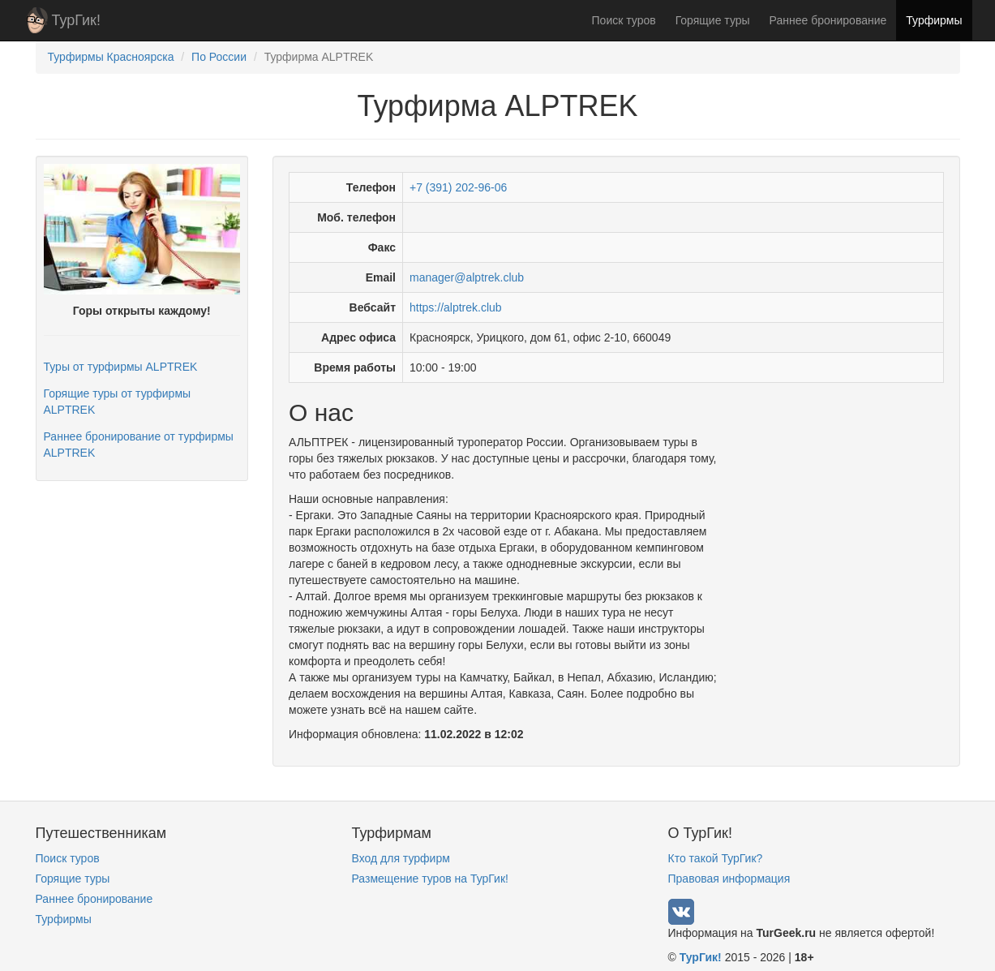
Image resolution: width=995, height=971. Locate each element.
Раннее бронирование (828, 20)
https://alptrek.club (456, 307)
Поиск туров (624, 20)
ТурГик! (76, 20)
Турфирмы (934, 20)
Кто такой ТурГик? (715, 858)
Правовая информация (729, 878)
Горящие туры (712, 20)
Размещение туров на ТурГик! (430, 878)
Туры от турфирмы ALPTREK (121, 366)
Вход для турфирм (401, 858)
